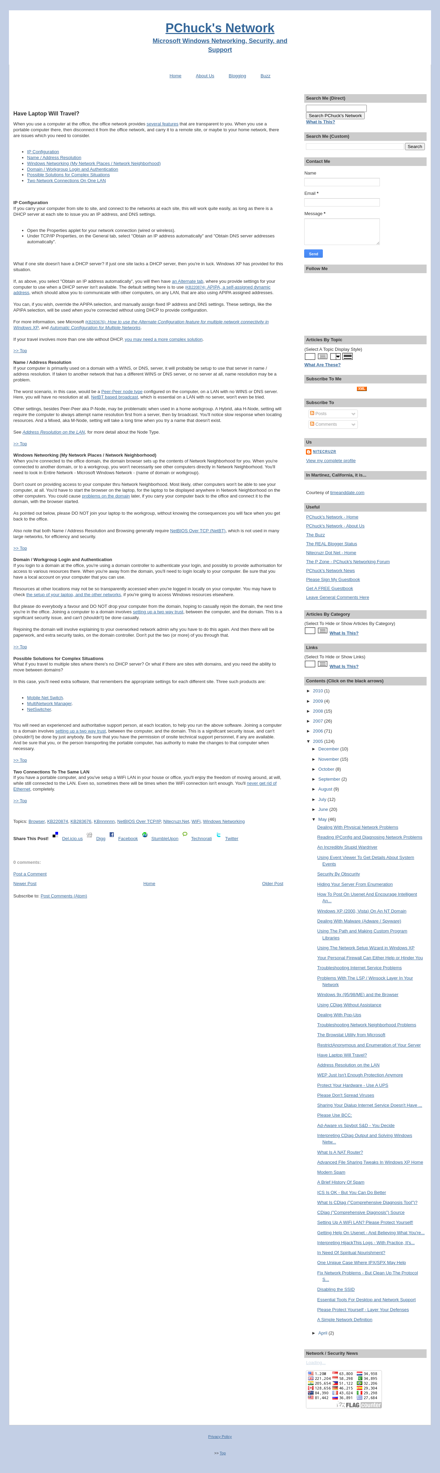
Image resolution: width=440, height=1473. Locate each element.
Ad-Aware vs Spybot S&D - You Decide (356, 1125)
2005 (318, 741)
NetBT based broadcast (114, 397)
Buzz (266, 75)
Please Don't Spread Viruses (345, 1095)
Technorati (201, 838)
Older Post (272, 883)
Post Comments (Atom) (64, 896)
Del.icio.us (72, 838)
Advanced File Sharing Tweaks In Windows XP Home (370, 1162)
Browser (37, 821)
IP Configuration (43, 151)
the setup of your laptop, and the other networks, (74, 594)
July (323, 799)
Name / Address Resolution (54, 157)
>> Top (20, 350)
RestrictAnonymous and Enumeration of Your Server (369, 1045)
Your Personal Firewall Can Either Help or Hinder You (370, 957)
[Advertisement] (148, 97)
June (323, 809)
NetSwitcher (39, 709)
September (329, 779)
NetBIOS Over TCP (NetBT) (198, 530)
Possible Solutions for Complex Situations (68, 174)
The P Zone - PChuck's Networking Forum (348, 561)
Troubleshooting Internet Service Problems (359, 967)
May (323, 819)
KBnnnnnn (104, 821)
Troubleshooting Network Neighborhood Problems (366, 1024)
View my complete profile (330, 460)
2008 (318, 711)
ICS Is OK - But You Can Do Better (351, 1192)
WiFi (195, 821)
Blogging (237, 75)
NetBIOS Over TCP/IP (139, 821)
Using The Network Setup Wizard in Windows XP (366, 947)
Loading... (316, 1362)
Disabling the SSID (336, 1289)
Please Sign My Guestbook (333, 579)
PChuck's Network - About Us (335, 525)
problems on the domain (106, 496)
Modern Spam (331, 1172)
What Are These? (322, 364)
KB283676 (80, 821)
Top (223, 1453)
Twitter (231, 838)
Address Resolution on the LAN (348, 1065)
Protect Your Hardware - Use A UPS (352, 1085)
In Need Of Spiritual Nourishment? (351, 1252)
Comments (323, 424)
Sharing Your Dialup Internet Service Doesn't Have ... (369, 1105)
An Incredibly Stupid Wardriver (347, 847)
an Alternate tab (187, 281)
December (329, 748)
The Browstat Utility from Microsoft (351, 1034)
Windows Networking (224, 821)
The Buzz (315, 534)
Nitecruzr (324, 452)
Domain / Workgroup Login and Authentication (72, 169)
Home (175, 75)
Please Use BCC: (334, 1115)
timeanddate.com (347, 492)
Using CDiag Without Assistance (349, 1004)
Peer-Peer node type (122, 391)
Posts (318, 413)
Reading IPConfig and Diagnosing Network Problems (369, 837)
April (323, 1333)
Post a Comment (30, 874)
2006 (318, 731)
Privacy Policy (220, 1437)
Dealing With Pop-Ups (339, 1014)
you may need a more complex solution (163, 339)
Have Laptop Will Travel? (46, 113)
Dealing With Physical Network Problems (357, 827)
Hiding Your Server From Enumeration (355, 884)
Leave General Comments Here (337, 597)
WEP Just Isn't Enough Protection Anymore (360, 1075)
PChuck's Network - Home (332, 517)
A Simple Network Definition (344, 1319)
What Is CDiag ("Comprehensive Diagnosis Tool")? (367, 1202)
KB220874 (57, 821)
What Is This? (344, 633)
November (329, 759)
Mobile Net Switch (45, 697)
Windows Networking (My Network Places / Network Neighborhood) (94, 163)
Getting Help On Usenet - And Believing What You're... (371, 1232)
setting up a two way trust (158, 611)
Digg (101, 838)
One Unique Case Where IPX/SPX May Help (361, 1262)
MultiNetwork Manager (49, 703)
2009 (318, 701)
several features (162, 123)
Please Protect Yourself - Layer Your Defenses (363, 1309)
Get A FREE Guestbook (329, 588)
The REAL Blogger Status (331, 543)
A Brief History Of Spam (340, 1182)
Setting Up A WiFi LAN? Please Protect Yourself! (365, 1222)
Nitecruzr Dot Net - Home (331, 552)
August (325, 789)
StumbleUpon (164, 838)
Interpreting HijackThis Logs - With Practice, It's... (366, 1242)
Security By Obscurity (338, 874)
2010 (318, 690)
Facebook (128, 838)
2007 (318, 721)
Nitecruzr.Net (176, 821)
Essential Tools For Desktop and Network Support (366, 1299)
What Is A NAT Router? (340, 1152)
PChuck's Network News (330, 570)
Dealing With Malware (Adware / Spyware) (359, 921)
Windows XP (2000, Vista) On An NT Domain (361, 911)
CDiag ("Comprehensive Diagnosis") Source (361, 1212)
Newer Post (24, 883)
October (327, 769)
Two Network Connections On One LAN (66, 180)
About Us (205, 75)
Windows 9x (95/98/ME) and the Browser (357, 994)
